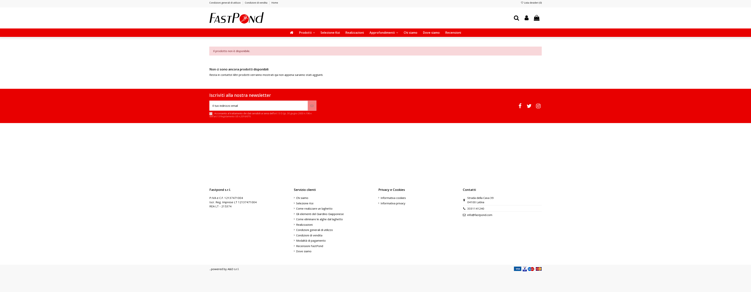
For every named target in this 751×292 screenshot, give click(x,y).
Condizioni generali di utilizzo (225, 2)
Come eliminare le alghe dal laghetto (319, 219)
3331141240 (475, 208)
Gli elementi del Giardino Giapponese (320, 214)
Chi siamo (302, 198)
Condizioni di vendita (256, 2)
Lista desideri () (531, 2)
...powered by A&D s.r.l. (224, 269)
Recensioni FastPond (309, 246)
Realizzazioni (304, 224)
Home (274, 2)
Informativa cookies (393, 198)
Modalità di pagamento (311, 240)
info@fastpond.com (479, 215)
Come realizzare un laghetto (314, 208)
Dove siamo (303, 251)
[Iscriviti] (312, 106)
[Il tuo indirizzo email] (259, 106)
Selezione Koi (304, 203)
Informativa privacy (393, 203)
